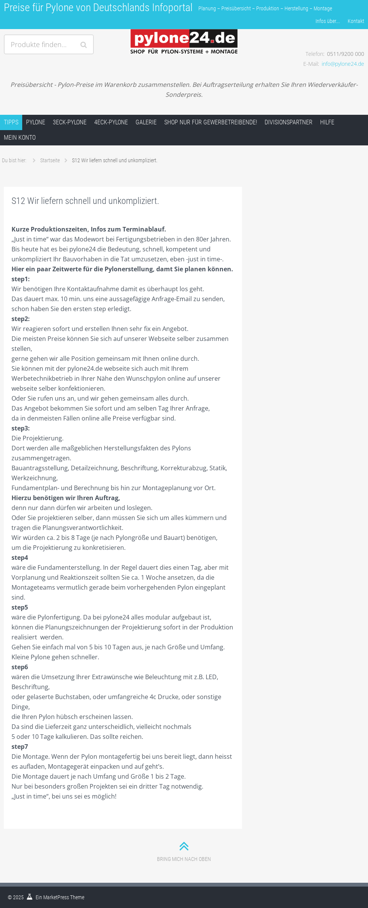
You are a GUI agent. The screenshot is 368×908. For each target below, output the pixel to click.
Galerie (146, 122)
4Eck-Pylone (111, 122)
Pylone (35, 122)
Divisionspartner (288, 122)
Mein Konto (20, 137)
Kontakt (356, 21)
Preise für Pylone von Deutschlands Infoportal (98, 7)
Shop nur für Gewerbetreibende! (210, 122)
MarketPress (56, 897)
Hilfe (327, 122)
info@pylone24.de (343, 63)
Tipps (11, 122)
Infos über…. (328, 21)
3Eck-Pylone (70, 122)
